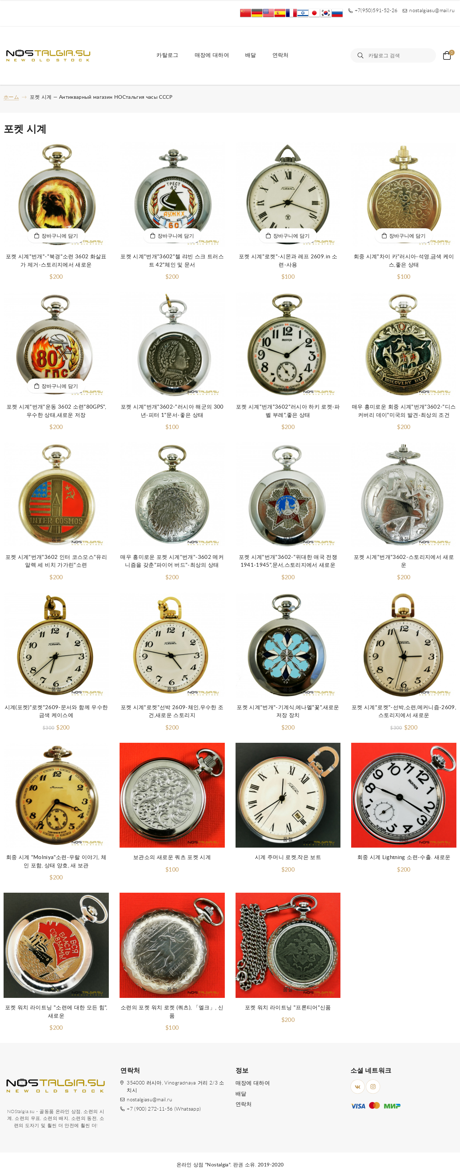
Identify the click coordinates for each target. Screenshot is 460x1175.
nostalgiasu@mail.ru (149, 1099)
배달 (250, 55)
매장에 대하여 (212, 55)
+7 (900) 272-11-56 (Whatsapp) (164, 1109)
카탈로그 (167, 55)
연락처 (280, 55)
